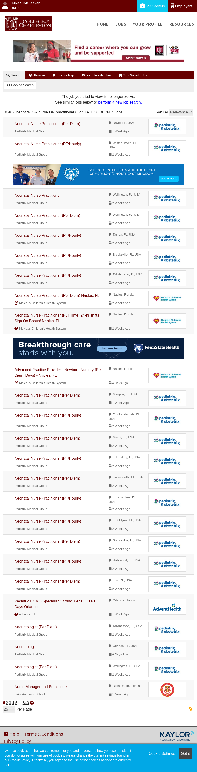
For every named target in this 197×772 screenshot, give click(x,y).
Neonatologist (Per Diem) (35, 627)
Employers (181, 6)
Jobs (120, 24)
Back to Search (20, 85)
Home (103, 24)
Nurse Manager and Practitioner (41, 687)
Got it (185, 753)
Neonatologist (26, 647)
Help (11, 734)
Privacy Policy (17, 741)
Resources (181, 24)
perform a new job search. (120, 102)
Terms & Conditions (43, 734)
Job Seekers (152, 6)
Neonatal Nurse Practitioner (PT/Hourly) (47, 144)
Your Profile (148, 24)
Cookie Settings (162, 753)
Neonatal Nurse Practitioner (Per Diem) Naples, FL (56, 295)
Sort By (161, 112)
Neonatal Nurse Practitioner (37, 195)
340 (26, 703)
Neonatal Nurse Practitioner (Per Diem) (47, 124)
